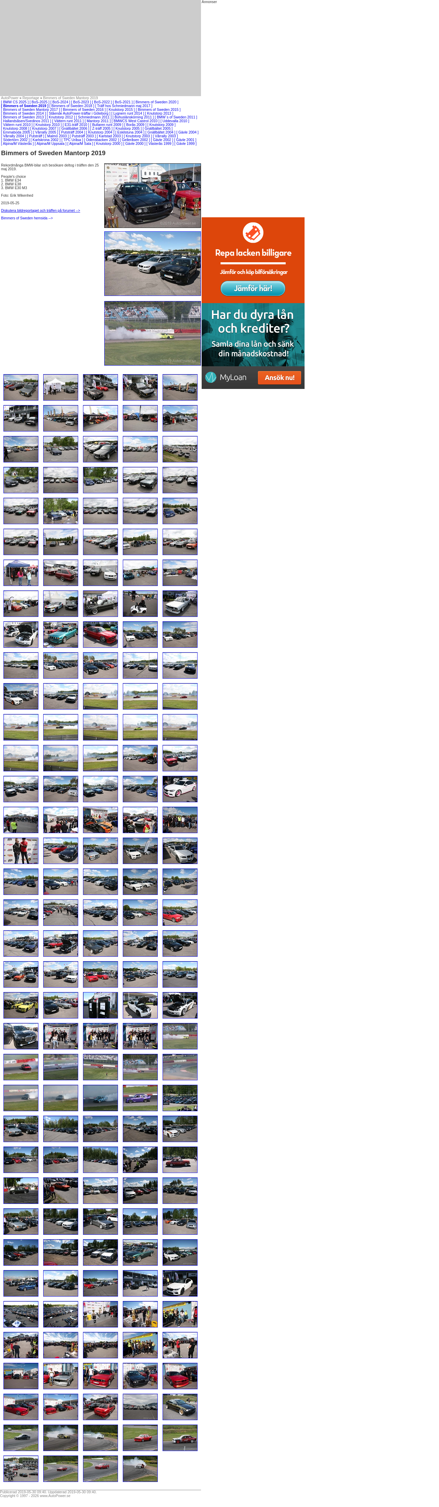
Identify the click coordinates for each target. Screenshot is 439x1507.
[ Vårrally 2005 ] (45, 132)
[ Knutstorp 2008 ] (15, 128)
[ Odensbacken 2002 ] (101, 140)
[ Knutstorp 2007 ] (44, 128)
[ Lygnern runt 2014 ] (127, 113)
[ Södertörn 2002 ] (15, 140)
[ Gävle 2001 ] (185, 140)
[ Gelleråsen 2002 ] (135, 140)
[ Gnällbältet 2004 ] (160, 132)
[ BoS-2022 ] (102, 102)
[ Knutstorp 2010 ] (48, 125)
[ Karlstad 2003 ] (110, 136)
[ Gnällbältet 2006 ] (74, 128)
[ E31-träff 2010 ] (76, 125)
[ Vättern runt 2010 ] (17, 125)
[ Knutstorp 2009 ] (161, 125)
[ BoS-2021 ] (123, 102)
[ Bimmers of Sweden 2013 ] (23, 117)
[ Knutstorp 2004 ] (100, 132)
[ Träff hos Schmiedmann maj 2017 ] (123, 106)
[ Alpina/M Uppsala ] (50, 144)
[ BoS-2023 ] (81, 102)
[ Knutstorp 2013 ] (159, 113)
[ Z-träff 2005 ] (101, 128)
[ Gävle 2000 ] (134, 144)
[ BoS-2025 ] (39, 102)
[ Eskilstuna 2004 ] (129, 132)
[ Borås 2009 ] (135, 125)
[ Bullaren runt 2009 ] (106, 125)
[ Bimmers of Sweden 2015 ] (158, 110)
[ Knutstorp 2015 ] (121, 110)
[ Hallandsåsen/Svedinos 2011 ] (26, 121)
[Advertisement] (100, 48)
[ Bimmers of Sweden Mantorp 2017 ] (30, 110)
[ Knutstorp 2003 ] (138, 136)
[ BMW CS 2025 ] (14, 102)
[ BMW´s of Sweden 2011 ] (176, 117)
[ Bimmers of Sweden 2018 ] (71, 106)
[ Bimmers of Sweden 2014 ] (23, 113)
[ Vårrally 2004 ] (13, 136)
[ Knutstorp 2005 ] (128, 128)
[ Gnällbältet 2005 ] (158, 128)
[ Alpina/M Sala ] (80, 144)
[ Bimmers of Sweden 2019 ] (24, 106)
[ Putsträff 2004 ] (72, 132)
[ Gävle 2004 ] (187, 132)
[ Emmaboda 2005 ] (16, 132)
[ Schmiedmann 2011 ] (93, 117)
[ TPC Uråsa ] (72, 140)
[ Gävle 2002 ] (162, 140)
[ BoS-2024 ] (60, 102)
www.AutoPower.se (55, 1496)
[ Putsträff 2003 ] (83, 136)
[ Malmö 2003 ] (57, 136)
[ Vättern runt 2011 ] (68, 121)
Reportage (31, 98)
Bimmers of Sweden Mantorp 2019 (70, 98)
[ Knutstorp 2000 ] (108, 144)
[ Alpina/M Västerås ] (17, 144)
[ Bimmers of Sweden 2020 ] (156, 102)
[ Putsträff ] (35, 136)
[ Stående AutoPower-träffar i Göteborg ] (78, 113)
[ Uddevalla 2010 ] (175, 121)
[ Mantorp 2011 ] (98, 121)
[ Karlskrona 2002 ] (45, 140)
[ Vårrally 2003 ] (165, 136)
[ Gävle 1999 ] (186, 144)
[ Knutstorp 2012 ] (61, 117)
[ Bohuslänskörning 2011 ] (133, 117)
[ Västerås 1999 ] (160, 144)
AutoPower (10, 98)
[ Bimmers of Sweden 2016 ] (83, 110)
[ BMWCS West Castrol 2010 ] (135, 121)
